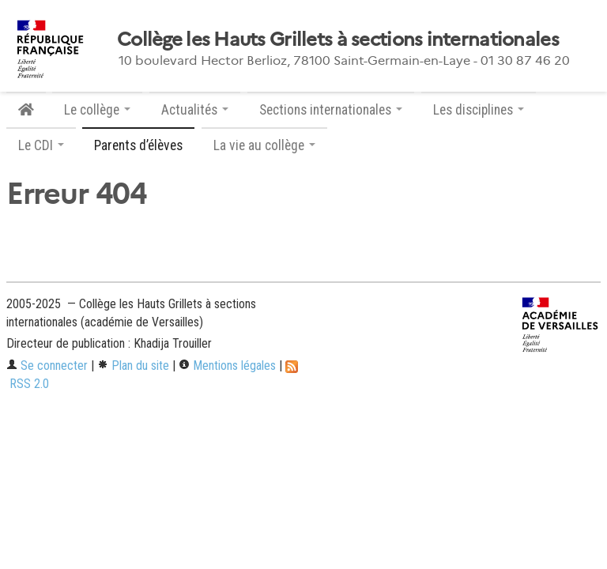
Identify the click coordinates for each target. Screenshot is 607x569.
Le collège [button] (97, 110)
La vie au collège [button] (264, 145)
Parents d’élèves (138, 145)
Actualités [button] (194, 110)
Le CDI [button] (41, 145)
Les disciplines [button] (478, 110)
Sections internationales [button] (330, 110)
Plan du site (133, 365)
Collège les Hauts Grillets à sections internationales (338, 39)
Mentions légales (227, 365)
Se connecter (47, 365)
